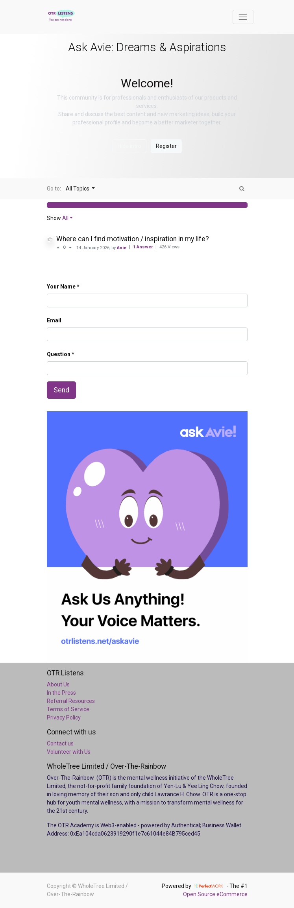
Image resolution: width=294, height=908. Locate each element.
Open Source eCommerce (215, 894)
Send (61, 390)
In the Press (61, 693)
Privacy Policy (64, 717)
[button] (147, 205)
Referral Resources (71, 701)
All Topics (78, 188)
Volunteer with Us (69, 752)
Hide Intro (129, 146)
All (65, 218)
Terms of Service (68, 709)
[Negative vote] (70, 248)
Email (54, 320)
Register (166, 146)
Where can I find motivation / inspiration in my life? (132, 239)
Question (58, 354)
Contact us (60, 743)
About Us (58, 684)
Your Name (61, 286)
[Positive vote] (59, 248)
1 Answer (143, 247)
